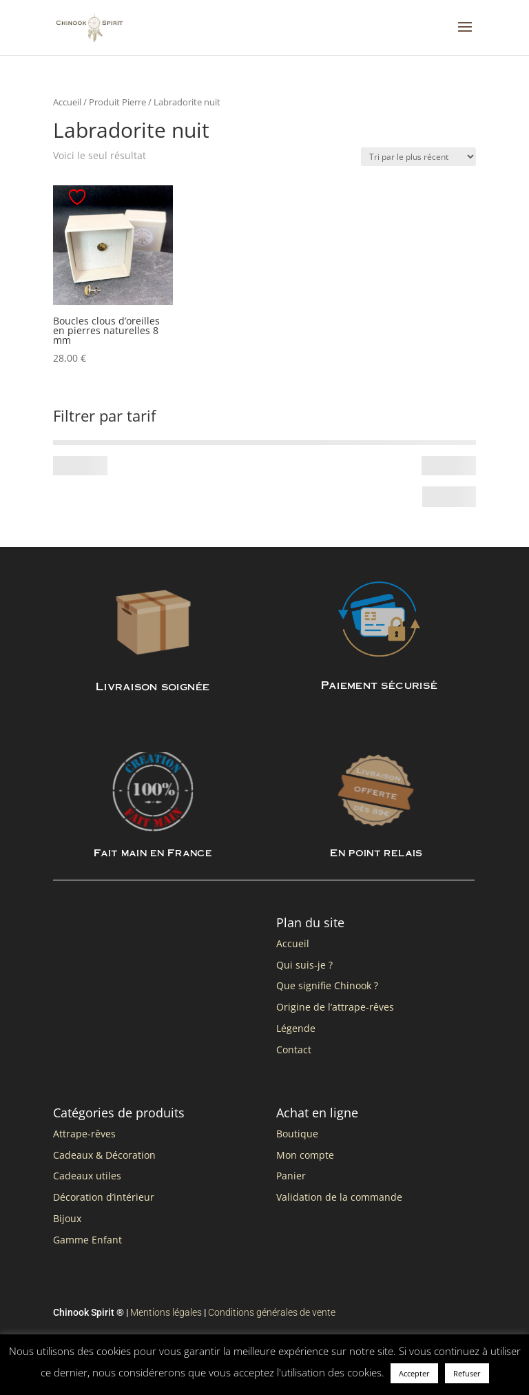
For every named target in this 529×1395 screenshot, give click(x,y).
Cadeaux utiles (87, 1175)
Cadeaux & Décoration (104, 1154)
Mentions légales (166, 1312)
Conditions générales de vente (271, 1312)
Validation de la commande (339, 1196)
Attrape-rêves (84, 1133)
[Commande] (418, 156)
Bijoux (67, 1218)
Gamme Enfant (87, 1239)
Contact (293, 1049)
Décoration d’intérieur (103, 1196)
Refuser (467, 1373)
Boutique (297, 1133)
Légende (295, 1028)
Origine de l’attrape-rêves (335, 1006)
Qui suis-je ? (304, 964)
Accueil (67, 102)
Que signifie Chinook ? (327, 985)
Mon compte (305, 1154)
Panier (291, 1175)
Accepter (414, 1373)
